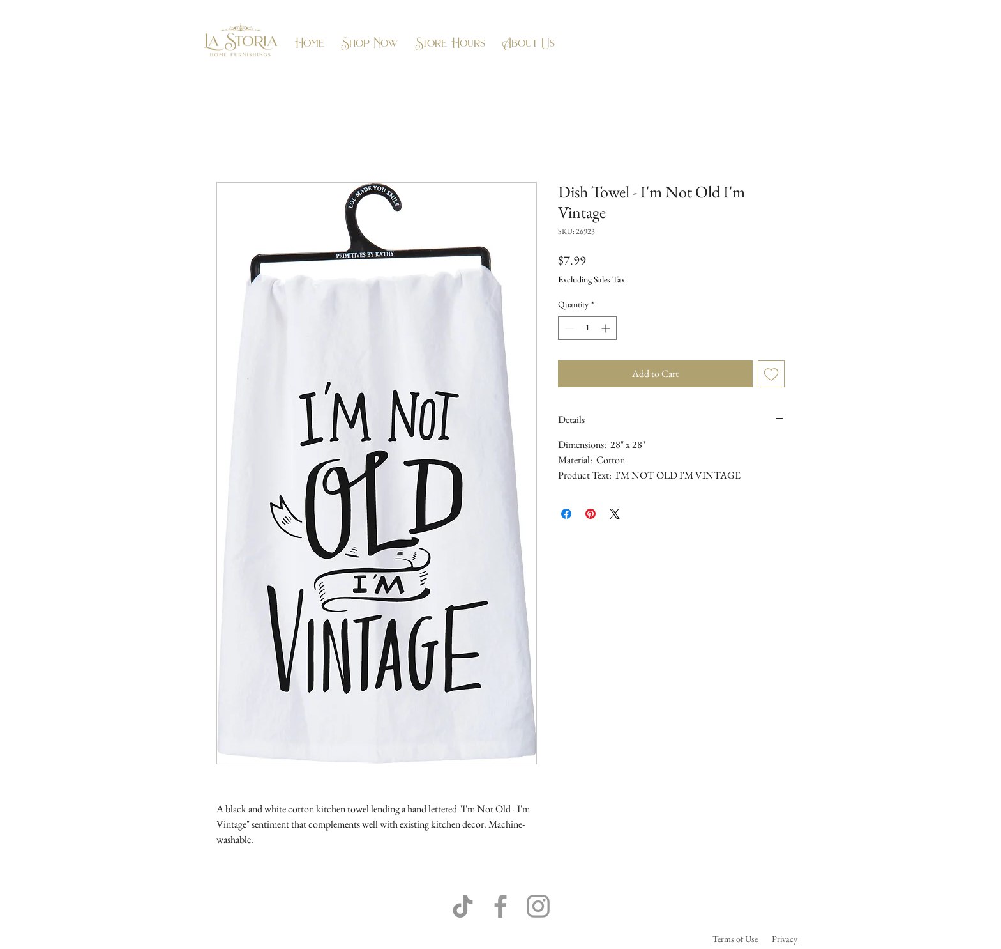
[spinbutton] (587, 328)
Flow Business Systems (571, 939)
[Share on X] (614, 513)
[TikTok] (463, 906)
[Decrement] (568, 328)
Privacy (784, 939)
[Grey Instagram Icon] (538, 906)
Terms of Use (735, 939)
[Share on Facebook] (566, 513)
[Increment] (607, 328)
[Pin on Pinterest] (590, 513)
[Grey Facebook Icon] (500, 906)
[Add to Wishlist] (771, 373)
